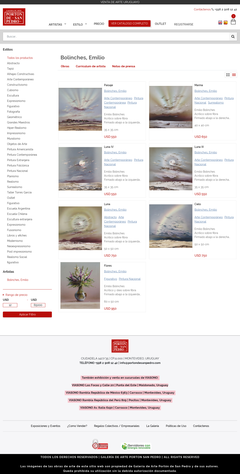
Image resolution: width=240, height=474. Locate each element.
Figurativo (110, 279)
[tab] (65, 66)
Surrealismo (216, 102)
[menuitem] (99, 23)
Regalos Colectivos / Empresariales (116, 425)
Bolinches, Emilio (115, 91)
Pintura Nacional (130, 279)
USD (6, 300)
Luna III (199, 146)
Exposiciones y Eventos (45, 425)
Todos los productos (20, 57)
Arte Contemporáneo (118, 98)
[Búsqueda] (233, 35)
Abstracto (110, 217)
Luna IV (108, 146)
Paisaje (108, 85)
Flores (108, 265)
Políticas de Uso (176, 425)
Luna (107, 204)
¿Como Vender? (77, 425)
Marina (198, 85)
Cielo (197, 204)
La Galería (152, 425)
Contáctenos (202, 9)
